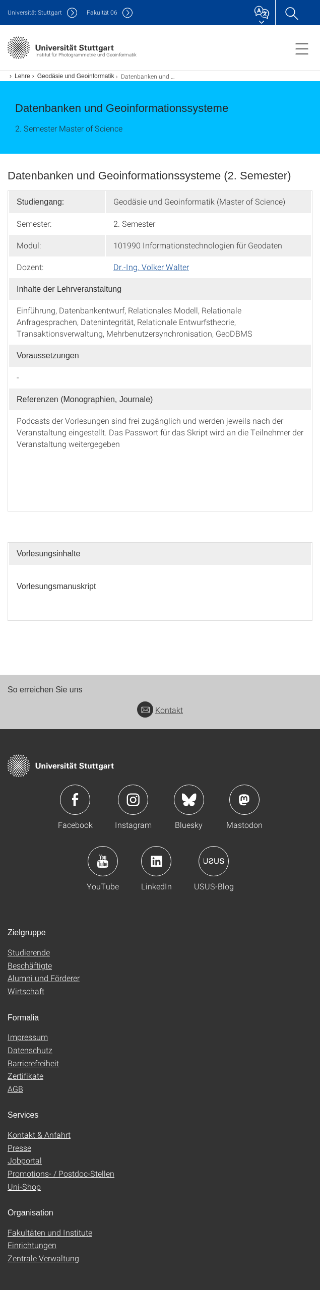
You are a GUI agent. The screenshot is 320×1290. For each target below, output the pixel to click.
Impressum (28, 1036)
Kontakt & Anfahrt (39, 1134)
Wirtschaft (26, 991)
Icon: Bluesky (189, 800)
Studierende (29, 952)
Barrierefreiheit (33, 1063)
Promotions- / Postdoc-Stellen (61, 1173)
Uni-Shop (24, 1186)
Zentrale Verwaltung (43, 1258)
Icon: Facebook (75, 800)
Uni (35, 12)
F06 (102, 12)
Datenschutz (30, 1050)
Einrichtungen (32, 1245)
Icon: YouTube (103, 861)
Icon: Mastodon (244, 800)
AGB (15, 1088)
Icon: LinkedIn (156, 861)
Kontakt (160, 709)
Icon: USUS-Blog (214, 861)
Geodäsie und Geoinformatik (75, 76)
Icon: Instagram (133, 800)
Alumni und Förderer (44, 978)
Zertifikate (25, 1075)
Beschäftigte (30, 965)
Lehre (22, 76)
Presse (19, 1147)
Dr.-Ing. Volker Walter (151, 267)
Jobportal (25, 1160)
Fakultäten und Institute (50, 1232)
